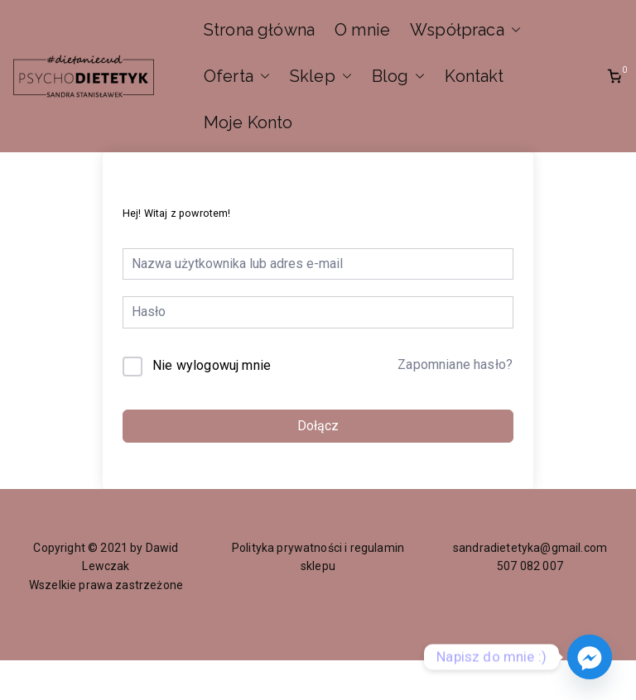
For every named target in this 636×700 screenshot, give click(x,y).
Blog (399, 76)
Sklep (321, 76)
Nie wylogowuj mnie (211, 365)
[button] (512, 30)
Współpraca (465, 30)
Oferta (237, 76)
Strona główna (259, 30)
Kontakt (474, 76)
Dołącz (318, 426)
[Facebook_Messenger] (589, 657)
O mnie (362, 30)
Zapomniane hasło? (455, 364)
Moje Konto (248, 122)
